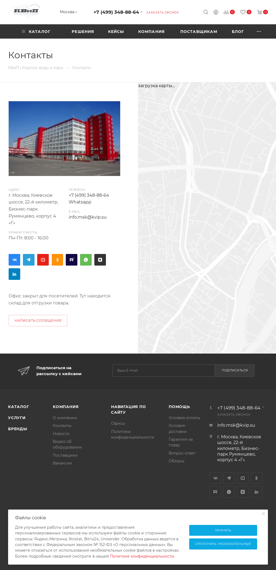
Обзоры (176, 461)
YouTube (43, 260)
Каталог (18, 407)
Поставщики (65, 455)
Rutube (71, 260)
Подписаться (235, 370)
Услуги (17, 418)
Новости (61, 434)
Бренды (17, 429)
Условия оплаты (184, 418)
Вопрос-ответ (182, 453)
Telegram (28, 260)
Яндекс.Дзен (100, 260)
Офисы (118, 423)
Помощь (179, 407)
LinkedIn (14, 274)
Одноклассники (57, 260)
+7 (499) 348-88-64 (116, 12)
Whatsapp (80, 202)
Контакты (62, 425)
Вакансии (62, 463)
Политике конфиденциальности (142, 556)
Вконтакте (14, 260)
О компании (65, 418)
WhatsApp (86, 260)
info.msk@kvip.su (88, 217)
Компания (65, 407)
